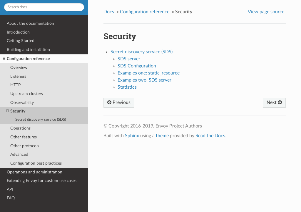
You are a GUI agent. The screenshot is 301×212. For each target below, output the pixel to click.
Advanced (19, 154)
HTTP (15, 85)
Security (15, 111)
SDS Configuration (137, 66)
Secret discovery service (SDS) (40, 120)
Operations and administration (34, 172)
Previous (119, 102)
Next (274, 102)
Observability (22, 102)
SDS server (129, 59)
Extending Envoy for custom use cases (41, 180)
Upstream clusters (26, 94)
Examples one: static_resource (149, 73)
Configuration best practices (36, 163)
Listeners (18, 76)
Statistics (127, 87)
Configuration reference (26, 59)
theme (162, 135)
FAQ (11, 198)
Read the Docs (210, 135)
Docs (108, 11)
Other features (23, 137)
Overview (18, 67)
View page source (266, 11)
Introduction (18, 32)
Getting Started (20, 41)
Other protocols (24, 146)
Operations (20, 128)
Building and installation (28, 49)
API (10, 189)
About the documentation (30, 23)
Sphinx (132, 135)
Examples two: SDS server (144, 80)
